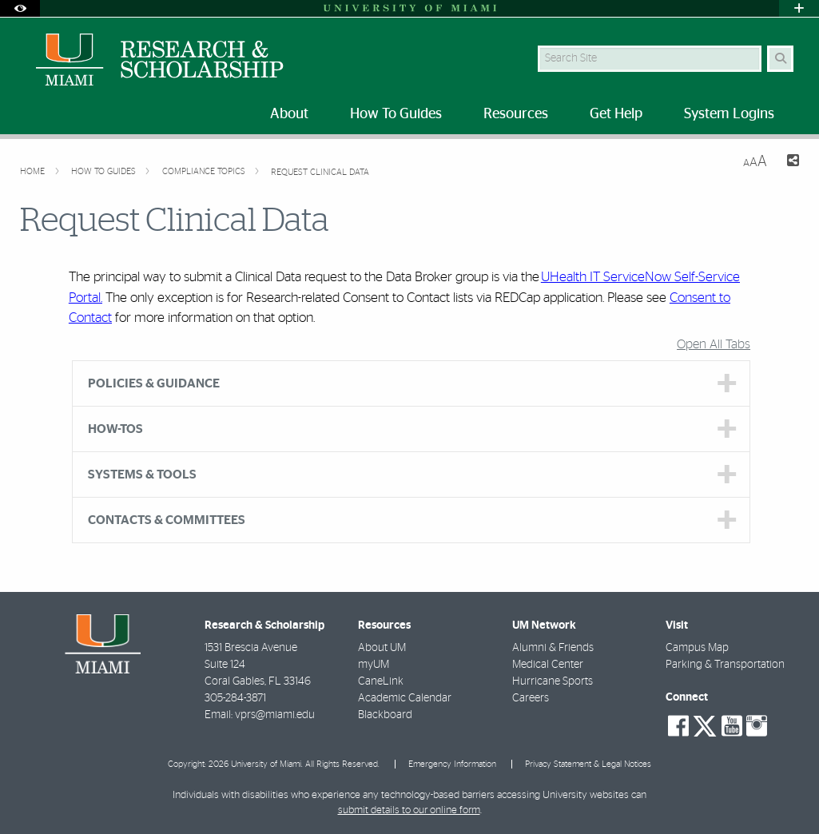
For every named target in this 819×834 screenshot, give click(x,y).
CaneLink (381, 681)
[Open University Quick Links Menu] (799, 8)
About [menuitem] (289, 114)
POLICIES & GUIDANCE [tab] (154, 383)
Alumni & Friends (553, 647)
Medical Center (547, 664)
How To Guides (104, 171)
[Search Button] (780, 59)
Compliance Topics (205, 171)
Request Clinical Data (320, 172)
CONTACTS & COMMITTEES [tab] (166, 520)
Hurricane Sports (552, 681)
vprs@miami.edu (275, 715)
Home (33, 171)
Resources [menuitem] (515, 114)
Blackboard (385, 715)
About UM (382, 647)
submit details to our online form (409, 810)
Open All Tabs (713, 344)
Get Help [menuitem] (616, 114)
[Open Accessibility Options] (20, 8)
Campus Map (697, 647)
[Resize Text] (755, 161)
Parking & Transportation (725, 664)
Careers (530, 698)
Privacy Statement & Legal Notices (588, 764)
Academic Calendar (404, 698)
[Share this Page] (789, 162)
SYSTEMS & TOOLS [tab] (142, 474)
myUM (373, 664)
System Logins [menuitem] (729, 114)
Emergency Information (452, 764)
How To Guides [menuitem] (396, 114)
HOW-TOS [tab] (115, 429)
